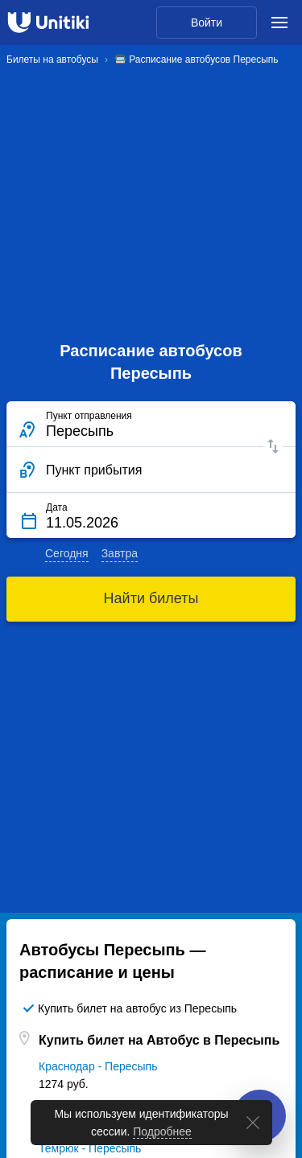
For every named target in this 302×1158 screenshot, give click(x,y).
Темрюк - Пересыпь (90, 1148)
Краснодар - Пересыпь (98, 1066)
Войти (206, 22)
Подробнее (162, 1131)
